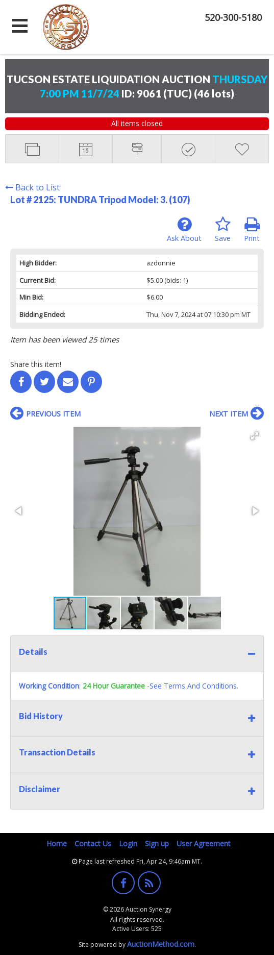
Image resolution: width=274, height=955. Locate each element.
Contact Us (92, 843)
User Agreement (204, 843)
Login (128, 843)
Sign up (157, 843)
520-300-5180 (233, 17)
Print (252, 229)
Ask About (184, 229)
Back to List (32, 187)
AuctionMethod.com (160, 944)
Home (56, 843)
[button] (254, 436)
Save (223, 229)
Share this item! (35, 364)
